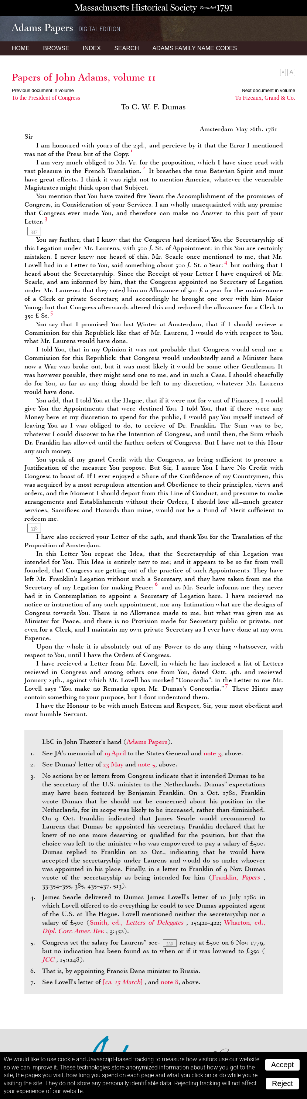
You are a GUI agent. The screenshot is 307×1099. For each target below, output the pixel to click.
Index (92, 48)
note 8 (169, 982)
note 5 (146, 764)
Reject (282, 1083)
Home (21, 48)
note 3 (212, 753)
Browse (56, 48)
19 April (115, 753)
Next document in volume (268, 90)
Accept (282, 1065)
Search (126, 48)
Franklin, (237, 877)
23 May (113, 764)
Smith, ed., (138, 922)
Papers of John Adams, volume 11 (84, 77)
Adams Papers (147, 742)
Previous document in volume (43, 90)
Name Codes (195, 48)
